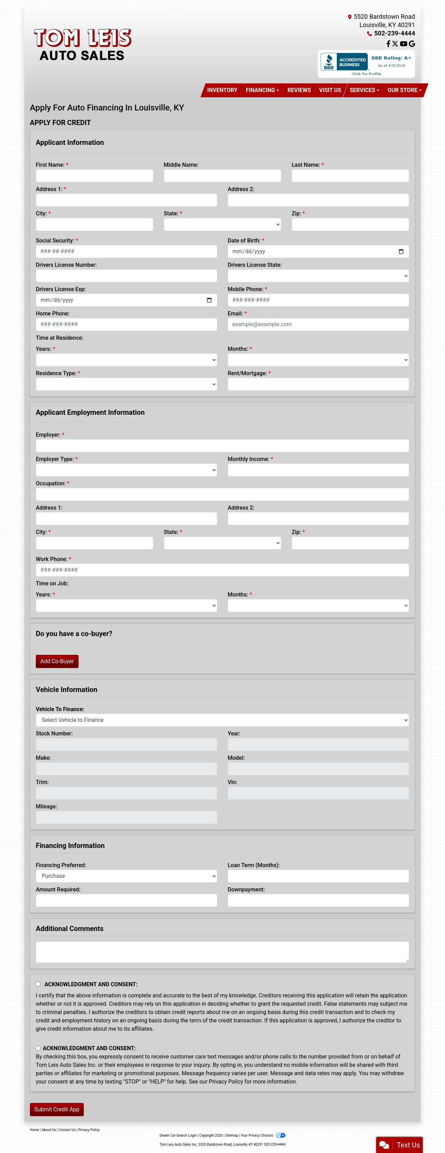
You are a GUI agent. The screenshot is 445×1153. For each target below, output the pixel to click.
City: (41, 213)
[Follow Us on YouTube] (404, 44)
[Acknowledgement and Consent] (38, 984)
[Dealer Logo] (82, 44)
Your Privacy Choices (263, 1135)
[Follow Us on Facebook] (389, 44)
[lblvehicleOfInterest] (222, 720)
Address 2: (241, 189)
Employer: (48, 434)
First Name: (50, 165)
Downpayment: (246, 889)
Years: (43, 349)
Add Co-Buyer (57, 661)
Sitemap (231, 1135)
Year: (234, 733)
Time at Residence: (59, 338)
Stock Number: (54, 733)
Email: (235, 313)
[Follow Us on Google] (412, 44)
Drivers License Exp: (61, 289)
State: (171, 213)
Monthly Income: (248, 459)
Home (34, 1130)
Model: (236, 758)
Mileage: (46, 806)
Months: (238, 349)
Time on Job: (52, 583)
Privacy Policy (226, 1081)
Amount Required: (58, 889)
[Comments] (222, 952)
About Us (49, 1130)
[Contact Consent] (38, 1048)
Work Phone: (51, 559)
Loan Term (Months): (254, 865)
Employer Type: (55, 459)
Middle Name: (181, 165)
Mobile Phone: (246, 289)
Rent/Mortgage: (247, 373)
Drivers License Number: (66, 265)
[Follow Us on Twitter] (396, 44)
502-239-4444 (394, 33)
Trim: (42, 782)
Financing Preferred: (61, 865)
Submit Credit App (56, 1109)
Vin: (232, 782)
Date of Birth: (244, 240)
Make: (43, 758)
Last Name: (306, 165)
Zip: (296, 213)
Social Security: (55, 240)
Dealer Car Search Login (178, 1135)
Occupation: (51, 483)
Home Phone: (53, 313)
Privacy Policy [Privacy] (89, 1130)
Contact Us (67, 1130)
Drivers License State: (255, 265)
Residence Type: (56, 373)
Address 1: (49, 189)
